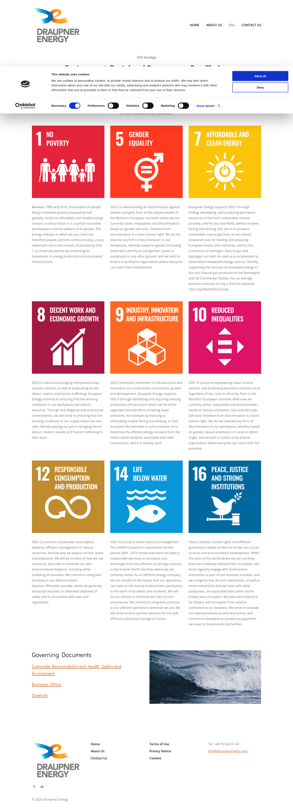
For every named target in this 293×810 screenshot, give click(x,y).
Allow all (260, 9)
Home (95, 744)
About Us (98, 751)
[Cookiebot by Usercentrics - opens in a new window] (25, 39)
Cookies (155, 758)
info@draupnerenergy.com (228, 751)
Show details (205, 39)
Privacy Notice (160, 751)
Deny (260, 21)
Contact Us (99, 758)
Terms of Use (159, 744)
